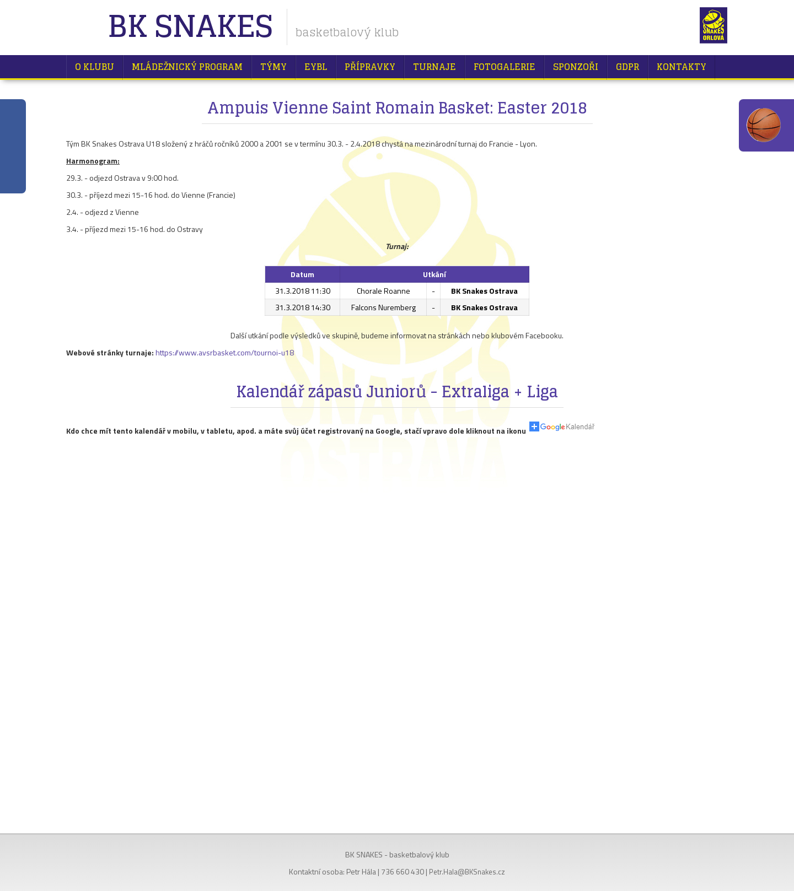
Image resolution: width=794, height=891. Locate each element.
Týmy (273, 66)
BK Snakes (190, 27)
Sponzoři (575, 66)
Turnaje (434, 66)
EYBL (315, 66)
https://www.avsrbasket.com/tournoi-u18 (224, 352)
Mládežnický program (187, 66)
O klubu (94, 66)
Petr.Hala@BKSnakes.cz (467, 871)
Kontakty (681, 66)
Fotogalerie (504, 66)
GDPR (627, 66)
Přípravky (370, 66)
